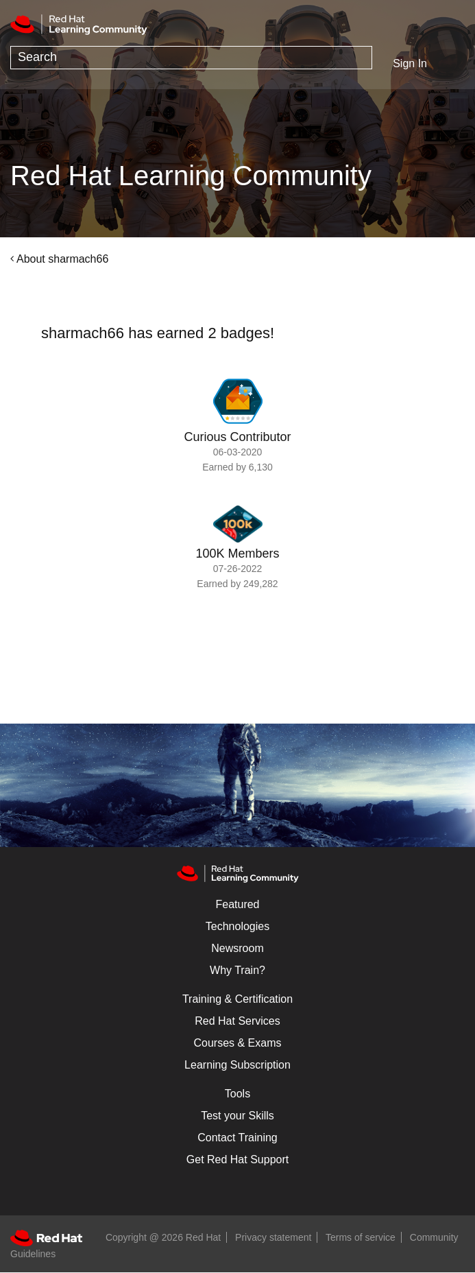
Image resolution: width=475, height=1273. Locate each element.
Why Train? (237, 970)
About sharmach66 (62, 259)
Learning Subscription (237, 1065)
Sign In (410, 63)
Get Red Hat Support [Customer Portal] (237, 1159)
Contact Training (237, 1137)
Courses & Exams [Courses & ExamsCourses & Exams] (237, 1043)
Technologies (237, 926)
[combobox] (191, 57)
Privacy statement (273, 1237)
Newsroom (237, 948)
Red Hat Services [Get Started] (237, 1021)
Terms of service (360, 1237)
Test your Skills (237, 1115)
